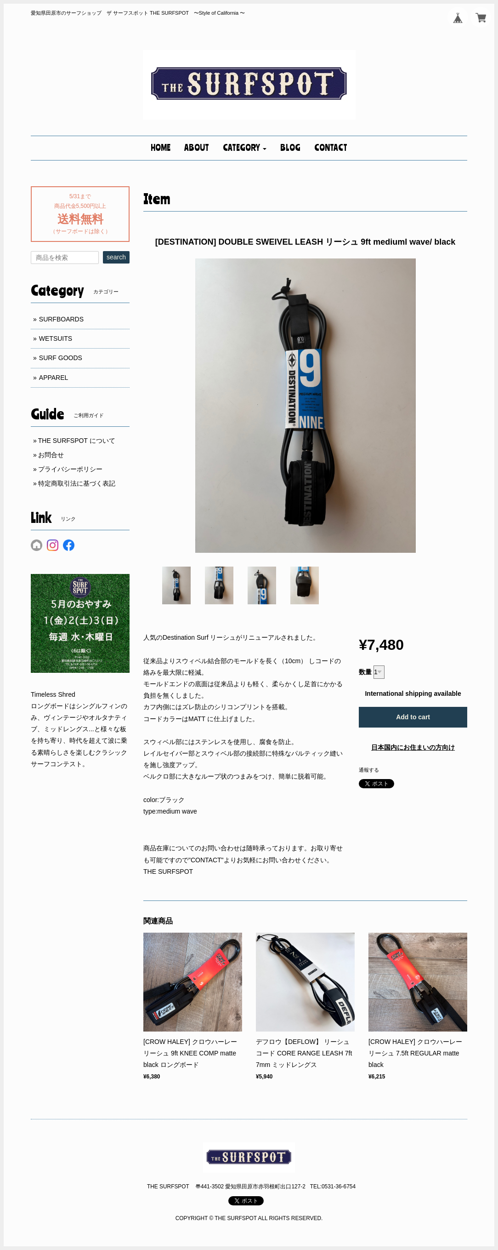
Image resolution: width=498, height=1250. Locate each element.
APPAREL (53, 377)
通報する (369, 770)
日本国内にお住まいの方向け (413, 747)
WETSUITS (55, 338)
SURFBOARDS (61, 319)
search (116, 257)
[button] (244, 148)
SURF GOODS (60, 357)
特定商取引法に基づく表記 (76, 483)
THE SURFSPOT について (76, 440)
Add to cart (413, 717)
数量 (365, 672)
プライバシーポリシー (70, 469)
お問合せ (51, 455)
